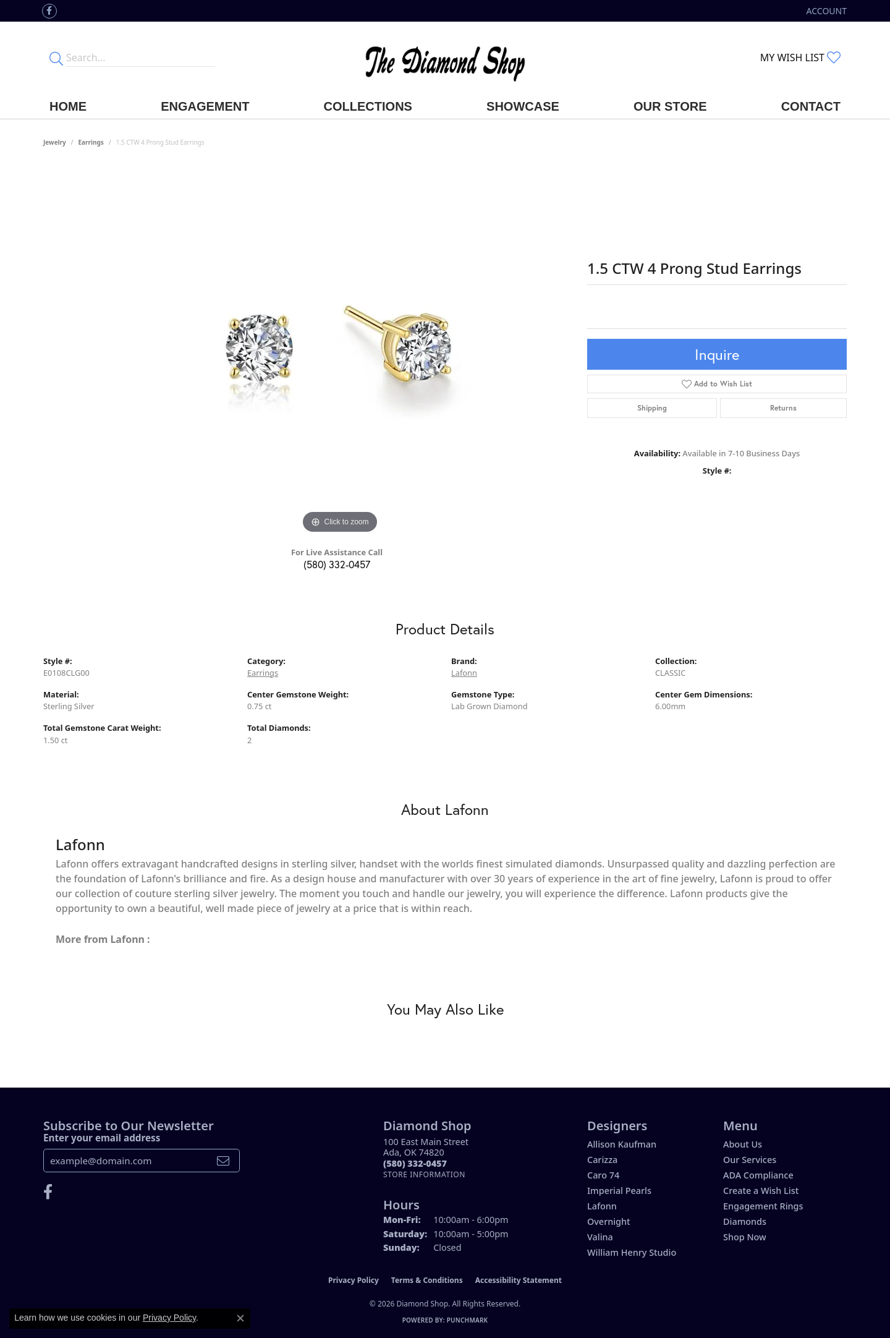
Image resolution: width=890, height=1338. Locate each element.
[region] (340, 351)
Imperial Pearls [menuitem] (619, 1190)
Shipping (652, 407)
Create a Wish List (761, 1190)
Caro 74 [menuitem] (603, 1175)
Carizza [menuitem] (602, 1159)
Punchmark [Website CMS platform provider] (467, 1320)
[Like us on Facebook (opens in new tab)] (49, 11)
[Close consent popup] (240, 1318)
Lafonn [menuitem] (602, 1206)
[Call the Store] (415, 1163)
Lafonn (464, 672)
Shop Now (744, 1237)
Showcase (522, 106)
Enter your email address (101, 1137)
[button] (825, 11)
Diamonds (744, 1221)
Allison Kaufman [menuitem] (621, 1144)
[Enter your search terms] (140, 57)
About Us (742, 1144)
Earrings (91, 142)
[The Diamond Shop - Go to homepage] (445, 58)
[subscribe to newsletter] (223, 1160)
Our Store (670, 106)
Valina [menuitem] (600, 1237)
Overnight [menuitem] (608, 1221)
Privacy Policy (353, 1280)
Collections (368, 106)
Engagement (205, 106)
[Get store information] (424, 1174)
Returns (783, 407)
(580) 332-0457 (336, 564)
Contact (811, 106)
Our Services (749, 1159)
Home (68, 106)
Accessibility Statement (518, 1280)
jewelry (54, 142)
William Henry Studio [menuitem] (631, 1252)
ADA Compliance (758, 1175)
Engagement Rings (763, 1206)
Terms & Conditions (427, 1280)
